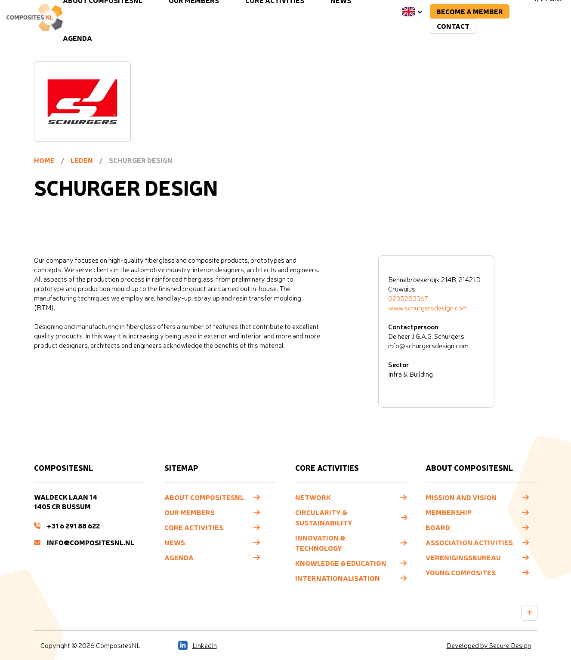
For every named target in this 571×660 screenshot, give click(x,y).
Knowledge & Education (340, 563)
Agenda (77, 38)
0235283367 (408, 298)
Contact (453, 26)
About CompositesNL (204, 497)
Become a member (469, 11)
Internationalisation (337, 578)
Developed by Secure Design (489, 645)
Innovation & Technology (320, 543)
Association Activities (469, 542)
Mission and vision (461, 497)
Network (313, 497)
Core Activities (193, 527)
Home (44, 160)
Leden (82, 160)
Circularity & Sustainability (323, 517)
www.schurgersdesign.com (428, 308)
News (174, 542)
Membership (449, 512)
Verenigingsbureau (463, 557)
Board (438, 527)
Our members (189, 512)
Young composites (461, 572)
